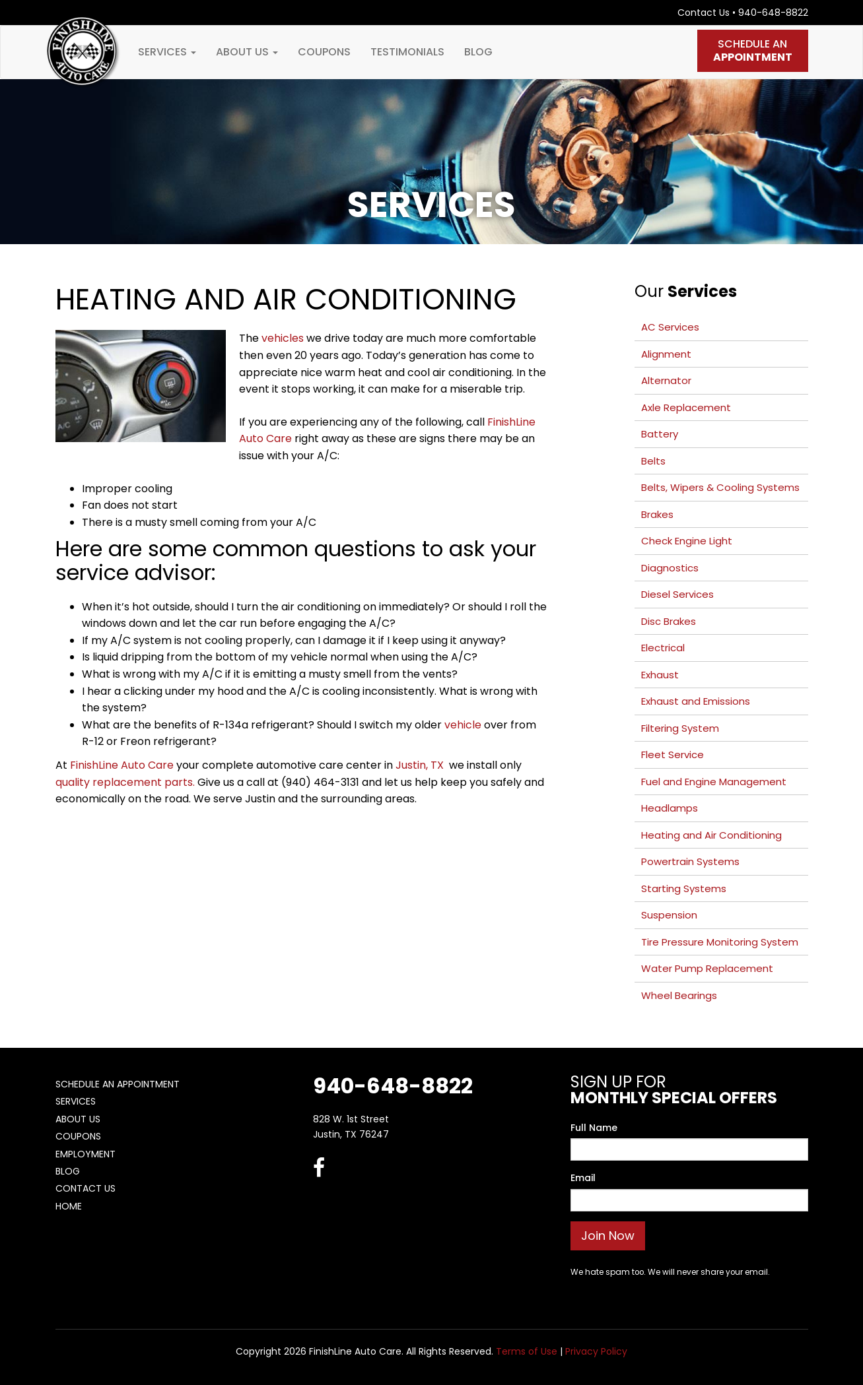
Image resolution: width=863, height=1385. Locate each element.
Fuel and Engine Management (713, 782)
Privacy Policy (596, 1351)
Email (583, 1177)
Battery (659, 434)
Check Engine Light (686, 541)
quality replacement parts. (125, 782)
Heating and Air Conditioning (711, 835)
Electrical (663, 648)
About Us (247, 51)
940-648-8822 (773, 12)
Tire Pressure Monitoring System (719, 942)
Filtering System (680, 728)
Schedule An (752, 50)
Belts (653, 461)
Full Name (593, 1127)
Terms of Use (526, 1351)
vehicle (462, 724)
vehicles (282, 338)
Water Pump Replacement (707, 968)
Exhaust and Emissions (695, 701)
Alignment (666, 354)
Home (68, 1206)
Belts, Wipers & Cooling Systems (720, 487)
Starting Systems (683, 888)
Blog (478, 51)
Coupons (324, 51)
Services (167, 51)
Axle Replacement (686, 407)
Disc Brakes (668, 621)
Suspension (669, 915)
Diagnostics (670, 568)
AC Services (670, 327)
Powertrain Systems (690, 861)
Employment (85, 1154)
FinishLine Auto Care (122, 765)
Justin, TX (421, 765)
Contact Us (703, 12)
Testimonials (407, 51)
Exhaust (660, 675)
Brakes (657, 514)
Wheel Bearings (679, 995)
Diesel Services (677, 594)
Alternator (666, 380)
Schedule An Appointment (117, 1084)
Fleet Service (672, 754)
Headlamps (669, 808)
